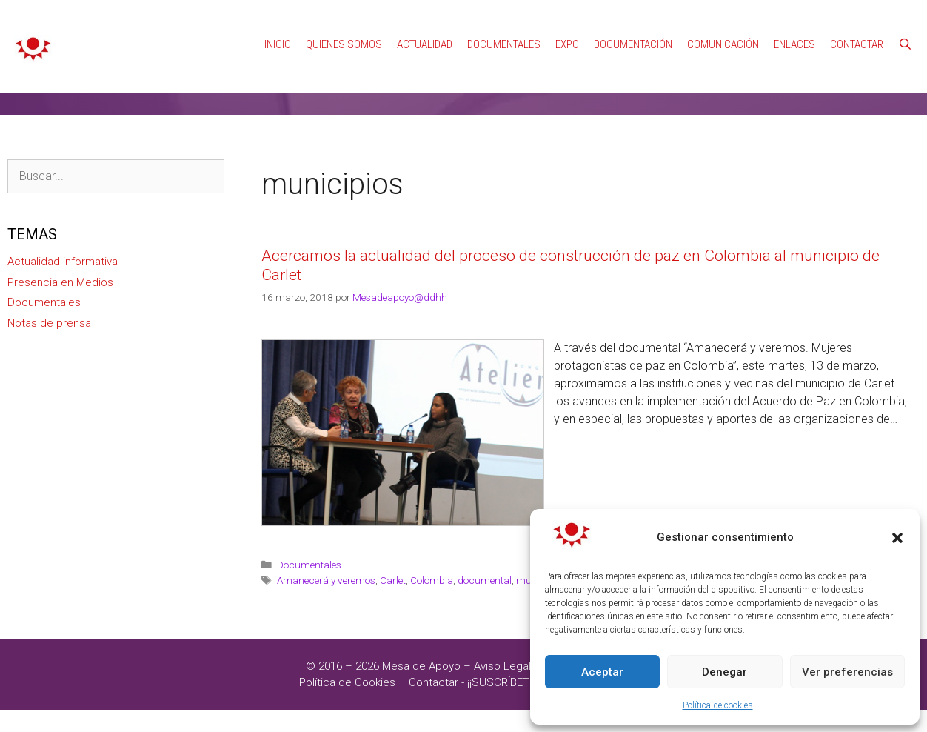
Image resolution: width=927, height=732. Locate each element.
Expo (567, 22)
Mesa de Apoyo (423, 644)
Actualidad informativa (62, 239)
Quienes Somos (344, 22)
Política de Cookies (347, 660)
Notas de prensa (49, 300)
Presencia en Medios (60, 260)
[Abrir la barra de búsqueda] (905, 22)
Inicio (277, 22)
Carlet (393, 558)
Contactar (856, 22)
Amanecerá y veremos (326, 558)
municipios (541, 558)
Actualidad (424, 22)
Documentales (504, 22)
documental (485, 558)
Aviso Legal (502, 644)
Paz (580, 558)
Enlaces (794, 22)
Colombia (431, 558)
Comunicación (723, 22)
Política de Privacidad (598, 644)
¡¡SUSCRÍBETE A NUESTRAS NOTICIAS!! (562, 660)
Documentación (633, 22)
